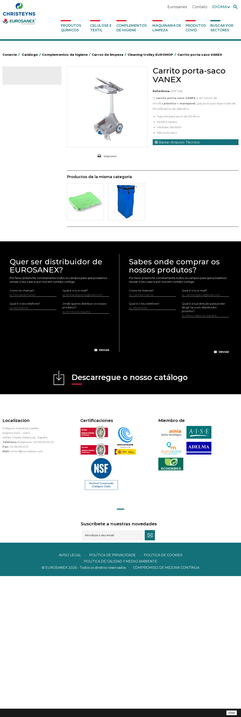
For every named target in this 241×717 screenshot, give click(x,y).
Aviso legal (70, 696)
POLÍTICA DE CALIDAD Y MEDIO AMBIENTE (120, 702)
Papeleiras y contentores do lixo (32, 197)
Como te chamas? (22, 431)
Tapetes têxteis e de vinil (27, 236)
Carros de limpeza (23, 164)
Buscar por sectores (221, 28)
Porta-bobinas (20, 262)
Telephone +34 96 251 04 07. (35, 583)
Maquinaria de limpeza (166, 28)
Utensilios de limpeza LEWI (28, 294)
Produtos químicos (71, 28)
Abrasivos (17, 112)
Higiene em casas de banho (29, 242)
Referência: (161, 91)
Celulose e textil (101, 28)
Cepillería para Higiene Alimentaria (25, 226)
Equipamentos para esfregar (29, 204)
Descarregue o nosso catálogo (130, 520)
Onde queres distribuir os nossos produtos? (84, 446)
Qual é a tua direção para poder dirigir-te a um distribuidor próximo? (203, 448)
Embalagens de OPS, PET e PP (31, 210)
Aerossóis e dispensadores (28, 119)
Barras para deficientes (26, 132)
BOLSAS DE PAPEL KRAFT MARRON (27, 148)
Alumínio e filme (21, 125)
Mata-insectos (20, 249)
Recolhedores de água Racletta (32, 275)
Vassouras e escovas (24, 217)
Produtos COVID (196, 28)
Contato (199, 7)
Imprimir (110, 156)
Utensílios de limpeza (25, 288)
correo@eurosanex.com (26, 592)
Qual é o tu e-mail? (75, 431)
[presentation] (59, 477)
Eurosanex (177, 7)
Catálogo (22, 78)
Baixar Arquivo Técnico (177, 142)
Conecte (11, 55)
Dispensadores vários (25, 307)
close (231, 712)
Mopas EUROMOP (23, 255)
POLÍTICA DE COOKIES (163, 696)
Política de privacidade (112, 696)
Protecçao (17, 268)
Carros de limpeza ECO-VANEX (29, 174)
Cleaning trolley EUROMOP (32, 184)
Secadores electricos (25, 281)
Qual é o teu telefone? (25, 444)
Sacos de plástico (22, 138)
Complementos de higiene (131, 28)
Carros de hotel (21, 157)
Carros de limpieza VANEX (32, 191)
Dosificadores (20, 301)
